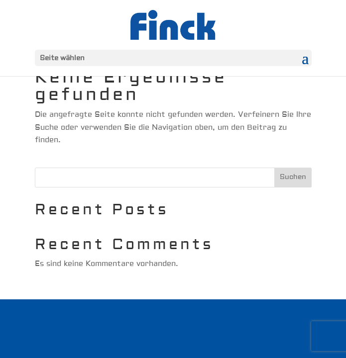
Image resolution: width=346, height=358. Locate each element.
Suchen (293, 177)
